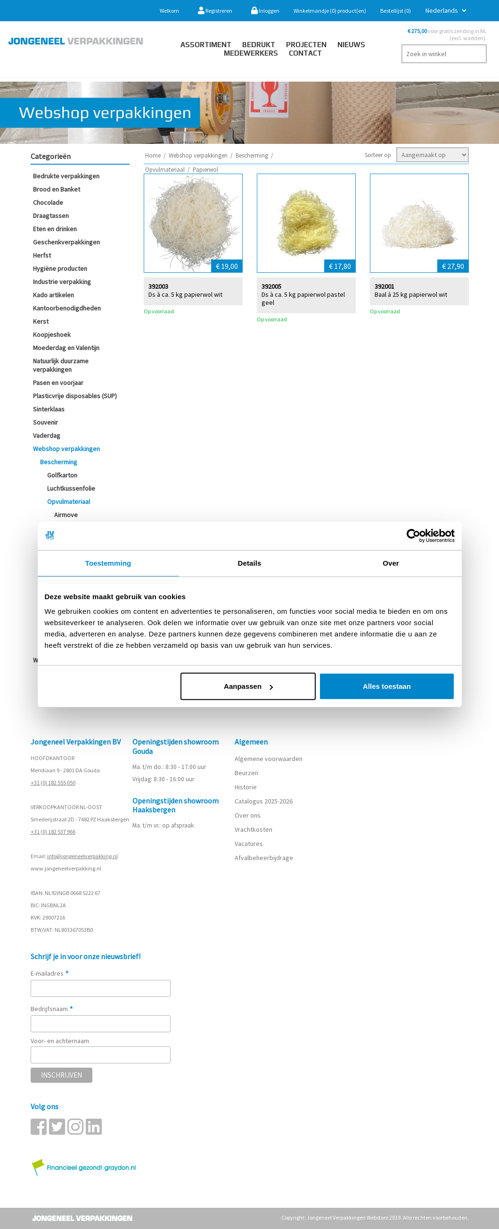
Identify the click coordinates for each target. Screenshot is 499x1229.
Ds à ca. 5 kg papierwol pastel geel (303, 298)
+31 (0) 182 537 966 (53, 831)
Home (153, 155)
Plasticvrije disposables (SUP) (75, 396)
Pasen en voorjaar (58, 382)
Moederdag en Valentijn (66, 347)
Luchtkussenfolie (71, 488)
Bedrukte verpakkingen (66, 176)
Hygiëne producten (60, 268)
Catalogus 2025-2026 (264, 801)
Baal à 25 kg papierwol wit (411, 294)
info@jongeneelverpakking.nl (82, 856)
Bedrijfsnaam (52, 1008)
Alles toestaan (387, 686)
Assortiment (205, 45)
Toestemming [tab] (108, 563)
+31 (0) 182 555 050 (53, 782)
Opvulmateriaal (68, 501)
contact (305, 53)
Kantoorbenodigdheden (67, 308)
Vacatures (249, 843)
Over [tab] (391, 563)
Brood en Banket (56, 189)
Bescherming (58, 462)
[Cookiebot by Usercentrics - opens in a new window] (413, 535)
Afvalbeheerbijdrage (264, 857)
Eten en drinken (55, 229)
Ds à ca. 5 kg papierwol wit (185, 294)
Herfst (42, 255)
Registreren (215, 10)
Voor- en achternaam (60, 1041)
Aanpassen (248, 686)
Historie (246, 787)
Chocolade (48, 202)
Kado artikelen (53, 295)
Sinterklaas (49, 409)
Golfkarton (62, 475)
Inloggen (265, 10)
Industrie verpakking (62, 281)
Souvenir (45, 422)
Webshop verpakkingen (66, 448)
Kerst (41, 321)
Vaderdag (46, 435)
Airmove (66, 514)
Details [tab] (250, 563)
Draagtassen (51, 215)
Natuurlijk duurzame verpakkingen (61, 365)
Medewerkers (251, 53)
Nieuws (351, 45)
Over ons (248, 815)
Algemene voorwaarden (269, 758)
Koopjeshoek (52, 334)
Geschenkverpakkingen (66, 242)
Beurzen (246, 773)
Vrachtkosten (253, 829)
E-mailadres (50, 973)
